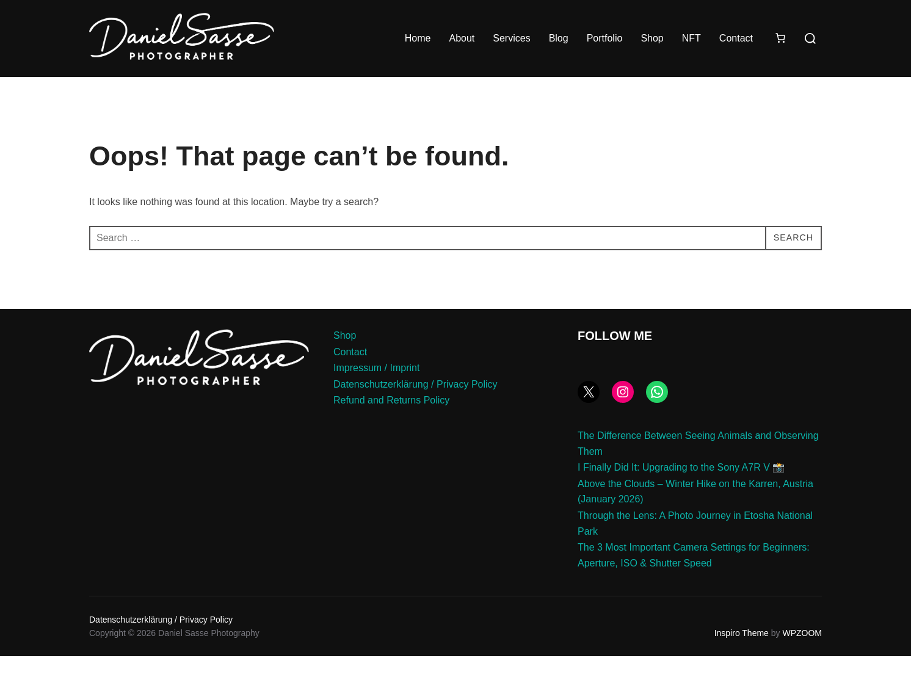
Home (418, 38)
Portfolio (605, 38)
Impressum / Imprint (376, 392)
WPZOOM (802, 657)
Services (511, 38)
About (461, 38)
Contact (736, 38)
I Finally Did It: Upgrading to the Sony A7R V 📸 (681, 491)
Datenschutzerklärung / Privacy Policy (415, 408)
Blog (558, 38)
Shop (652, 38)
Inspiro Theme (741, 657)
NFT (691, 38)
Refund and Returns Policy (391, 424)
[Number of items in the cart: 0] (780, 38)
